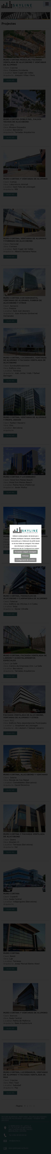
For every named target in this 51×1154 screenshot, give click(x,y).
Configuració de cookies (25, 529)
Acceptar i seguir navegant (25, 521)
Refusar (25, 525)
